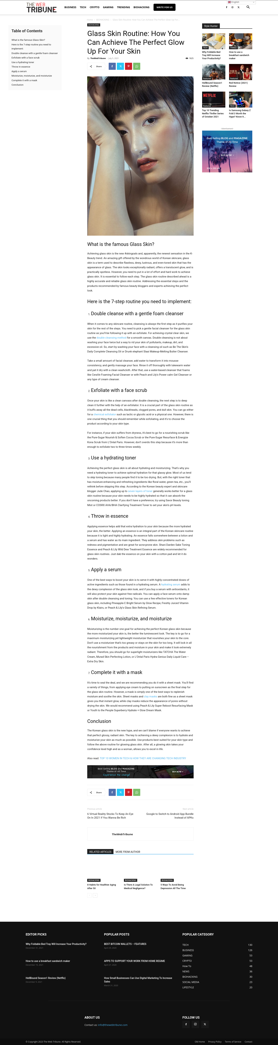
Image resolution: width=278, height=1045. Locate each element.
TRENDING (123, 7)
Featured (207, 78)
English (233, 2)
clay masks (150, 696)
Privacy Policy (214, 1041)
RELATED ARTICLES (100, 851)
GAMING (108, 7)
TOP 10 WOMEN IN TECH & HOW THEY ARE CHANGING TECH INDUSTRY (143, 758)
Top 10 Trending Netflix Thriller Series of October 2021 (213, 113)
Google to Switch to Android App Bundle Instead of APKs (170, 815)
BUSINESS (70, 7)
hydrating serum (170, 584)
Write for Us (165, 7)
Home (90, 19)
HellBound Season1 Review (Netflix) (46, 978)
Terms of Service (233, 1041)
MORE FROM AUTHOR (128, 851)
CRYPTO (94, 7)
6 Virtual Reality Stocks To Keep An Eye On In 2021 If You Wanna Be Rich (110, 815)
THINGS (233, 47)
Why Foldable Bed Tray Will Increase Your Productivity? (211, 55)
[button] (248, 7)
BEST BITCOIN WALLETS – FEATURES (125, 944)
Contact (248, 1041)
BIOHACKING (141, 7)
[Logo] (41, 7)
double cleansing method (111, 337)
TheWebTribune (98, 58)
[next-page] (95, 895)
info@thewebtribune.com (112, 1025)
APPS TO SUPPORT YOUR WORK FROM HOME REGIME (134, 961)
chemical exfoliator (104, 414)
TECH (83, 7)
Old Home (200, 1041)
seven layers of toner (140, 491)
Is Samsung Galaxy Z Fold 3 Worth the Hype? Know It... (240, 113)
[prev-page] (89, 895)
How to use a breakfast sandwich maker (239, 55)
